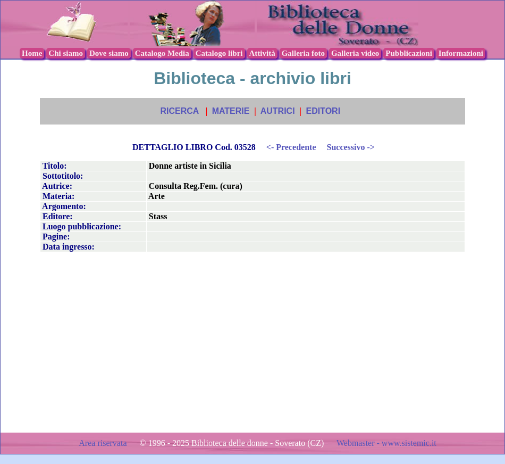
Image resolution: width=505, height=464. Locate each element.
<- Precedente (291, 147)
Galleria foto (303, 53)
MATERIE (231, 110)
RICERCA (179, 110)
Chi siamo (65, 53)
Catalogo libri (219, 53)
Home (32, 53)
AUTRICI (277, 110)
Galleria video (355, 53)
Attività (262, 53)
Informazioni (461, 53)
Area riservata (104, 443)
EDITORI (323, 110)
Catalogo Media (162, 53)
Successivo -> (350, 147)
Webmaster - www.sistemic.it (386, 443)
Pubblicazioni (408, 53)
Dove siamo (109, 53)
